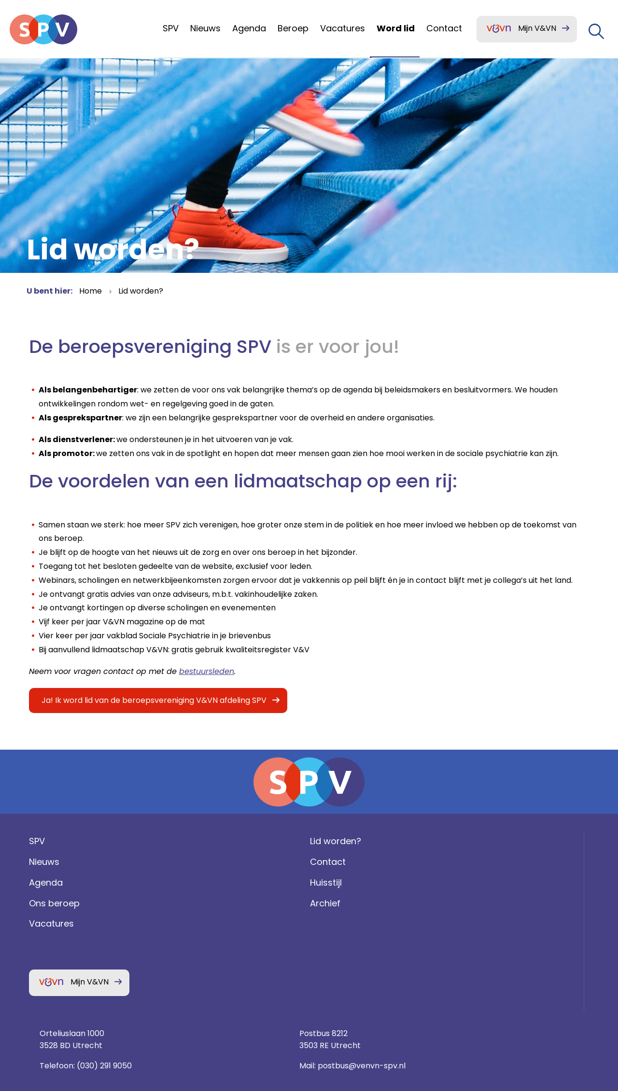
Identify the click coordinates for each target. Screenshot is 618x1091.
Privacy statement (495, 970)
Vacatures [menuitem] (342, 28)
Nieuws (42, 904)
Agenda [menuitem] (249, 28)
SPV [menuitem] (171, 28)
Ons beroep (52, 945)
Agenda (43, 924)
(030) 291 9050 (407, 923)
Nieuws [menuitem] (205, 28)
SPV (34, 883)
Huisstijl (189, 924)
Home (90, 290)
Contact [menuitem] (444, 28)
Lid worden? (140, 290)
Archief (188, 945)
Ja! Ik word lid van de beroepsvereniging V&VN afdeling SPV (151, 721)
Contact (191, 904)
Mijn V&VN (537, 28)
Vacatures (49, 965)
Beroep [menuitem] (293, 28)
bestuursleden (204, 692)
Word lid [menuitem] (396, 28)
